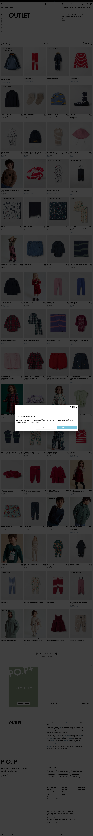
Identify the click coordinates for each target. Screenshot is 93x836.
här (43, 422)
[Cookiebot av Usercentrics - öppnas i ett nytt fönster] (70, 407)
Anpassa (46, 427)
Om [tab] (68, 412)
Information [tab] (47, 412)
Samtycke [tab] (25, 412)
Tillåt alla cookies (66, 427)
